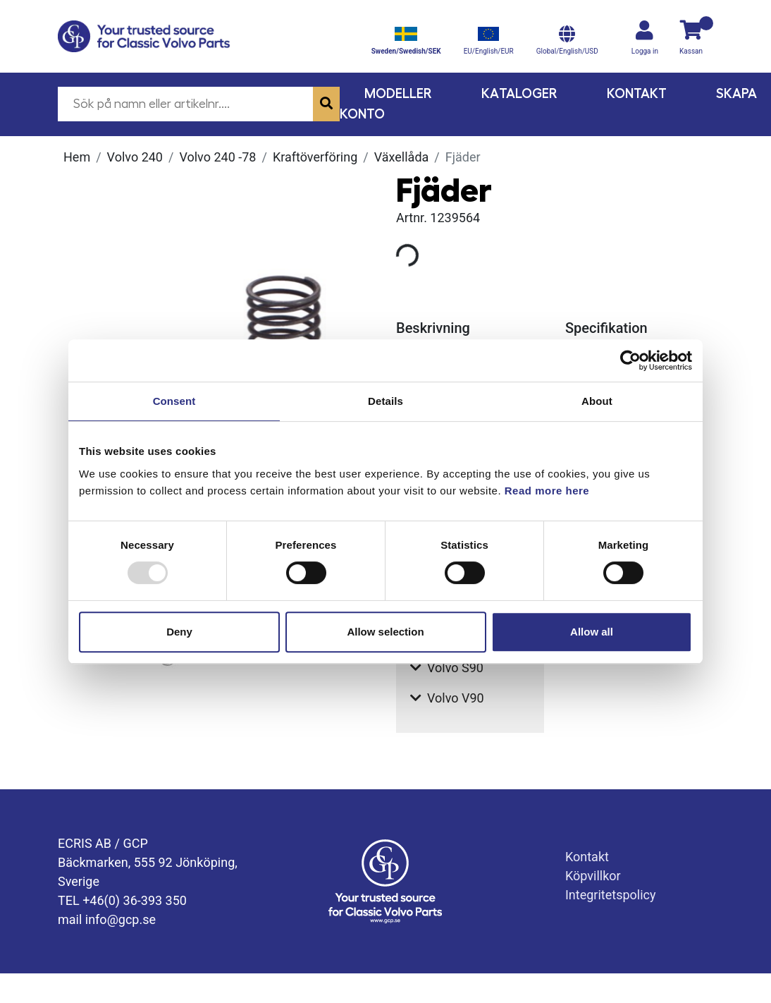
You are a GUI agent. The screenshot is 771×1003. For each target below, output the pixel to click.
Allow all (591, 632)
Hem (76, 157)
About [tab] (596, 401)
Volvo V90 (447, 698)
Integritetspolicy (610, 894)
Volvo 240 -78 (217, 157)
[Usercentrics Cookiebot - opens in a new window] (630, 360)
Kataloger (519, 93)
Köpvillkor (593, 875)
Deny (179, 632)
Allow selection (385, 632)
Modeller (398, 93)
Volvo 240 (135, 157)
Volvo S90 (446, 667)
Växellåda (401, 157)
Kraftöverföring (315, 157)
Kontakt (637, 93)
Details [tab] (385, 401)
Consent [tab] (174, 401)
